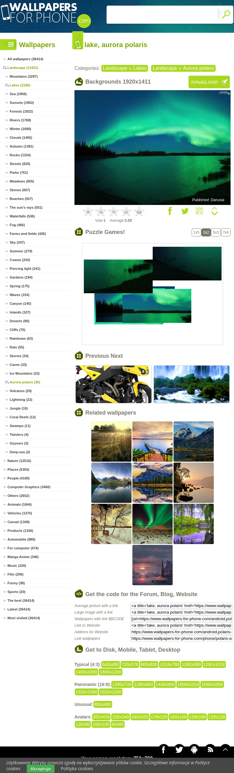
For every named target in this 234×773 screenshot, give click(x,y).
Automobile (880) (21, 539)
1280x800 (143, 684)
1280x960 (191, 664)
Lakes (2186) (20, 85)
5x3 (216, 232)
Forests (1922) (21, 111)
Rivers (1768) (20, 120)
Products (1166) (20, 530)
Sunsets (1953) (22, 103)
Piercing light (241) (25, 268)
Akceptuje (41, 768)
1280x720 (121, 684)
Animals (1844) (19, 504)
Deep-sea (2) (20, 452)
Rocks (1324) (20, 155)
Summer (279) (21, 251)
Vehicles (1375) (19, 513)
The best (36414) (20, 600)
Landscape (115, 68)
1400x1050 (86, 671)
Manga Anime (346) (23, 557)
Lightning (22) (21, 399)
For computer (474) (23, 548)
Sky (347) (17, 242)
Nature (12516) (19, 461)
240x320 (139, 716)
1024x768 (169, 664)
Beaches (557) (21, 199)
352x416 (101, 716)
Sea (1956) (18, 94)
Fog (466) (17, 225)
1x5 (196, 232)
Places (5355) (18, 469)
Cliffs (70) (17, 330)
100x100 (101, 724)
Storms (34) (19, 356)
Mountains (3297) (24, 76)
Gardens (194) (21, 277)
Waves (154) (19, 295)
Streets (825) (20, 164)
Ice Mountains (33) (25, 373)
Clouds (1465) (21, 137)
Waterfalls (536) (22, 216)
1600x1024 (188, 684)
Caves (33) (18, 365)
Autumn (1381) (21, 146)
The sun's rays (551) (26, 207)
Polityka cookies (77, 768)
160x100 (178, 716)
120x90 (83, 724)
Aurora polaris (198, 68)
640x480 (110, 664)
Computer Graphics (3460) (28, 487)
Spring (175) (20, 286)
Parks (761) (19, 172)
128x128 (216, 716)
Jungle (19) (19, 408)
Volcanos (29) (21, 391)
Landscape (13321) (22, 68)
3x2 (206, 232)
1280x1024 (214, 664)
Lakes (139, 68)
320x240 (120, 716)
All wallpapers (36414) (25, 59)
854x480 (102, 704)
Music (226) (16, 565)
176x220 (159, 716)
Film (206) (15, 574)
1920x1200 (110, 691)
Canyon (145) (20, 303)
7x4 (226, 232)
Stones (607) (20, 190)
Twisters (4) (19, 434)
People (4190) (18, 478)
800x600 (149, 664)
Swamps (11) (20, 426)
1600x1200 (110, 671)
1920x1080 (86, 691)
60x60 (118, 724)
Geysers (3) (19, 443)
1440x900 (165, 684)
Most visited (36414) (23, 618)
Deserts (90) (19, 321)
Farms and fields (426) (28, 234)
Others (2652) (18, 496)
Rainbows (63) (21, 338)
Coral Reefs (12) (23, 417)
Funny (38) (16, 583)
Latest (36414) (18, 609)
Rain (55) (17, 347)
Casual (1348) (18, 522)
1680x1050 (212, 684)
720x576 (130, 664)
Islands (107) (20, 312)
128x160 (197, 716)
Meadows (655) (22, 181)
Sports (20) (16, 592)
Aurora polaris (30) (25, 382)
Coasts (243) (20, 260)
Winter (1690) (20, 129)
